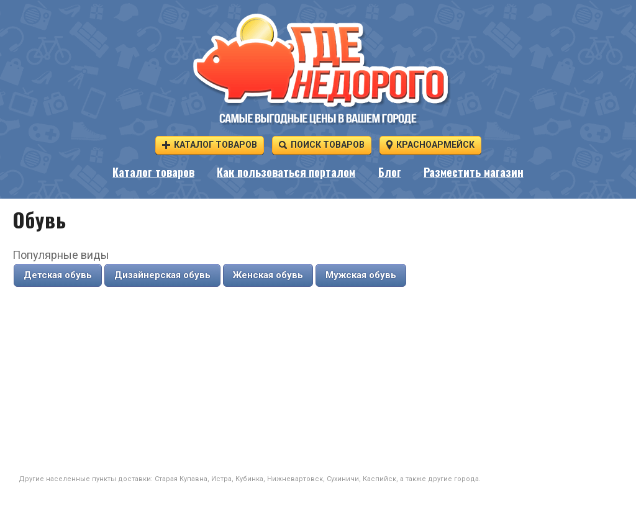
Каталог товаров (209, 144)
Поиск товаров (322, 144)
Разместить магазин (474, 173)
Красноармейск (430, 144)
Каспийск (379, 479)
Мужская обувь (360, 275)
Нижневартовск (295, 479)
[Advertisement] (318, 381)
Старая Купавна (181, 479)
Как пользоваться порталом (286, 173)
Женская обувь (268, 275)
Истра (221, 479)
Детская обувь (58, 275)
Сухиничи (343, 479)
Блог (389, 173)
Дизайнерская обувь (162, 275)
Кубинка (249, 479)
